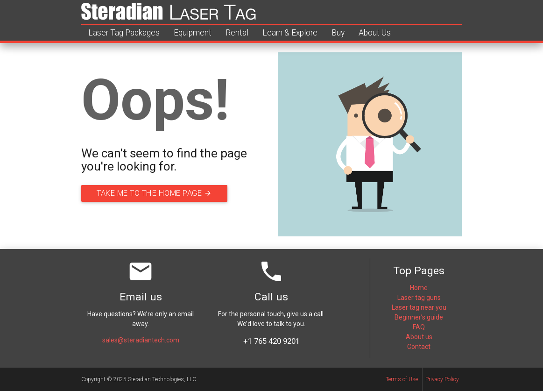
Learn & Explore (289, 32)
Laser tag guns (419, 297)
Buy (338, 32)
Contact (418, 346)
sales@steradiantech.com (140, 340)
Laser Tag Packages (124, 32)
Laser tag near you (419, 307)
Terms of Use (402, 379)
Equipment (193, 32)
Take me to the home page (161, 193)
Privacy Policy (442, 379)
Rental (237, 32)
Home (419, 287)
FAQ (419, 327)
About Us (375, 32)
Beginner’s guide (419, 317)
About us (419, 337)
